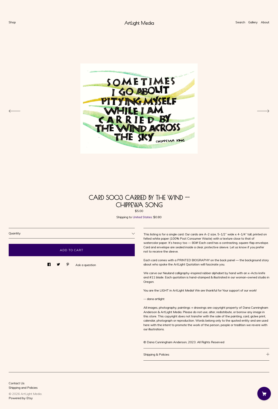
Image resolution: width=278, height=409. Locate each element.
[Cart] (264, 393)
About (265, 22)
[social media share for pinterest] (67, 263)
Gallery (253, 22)
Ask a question (85, 265)
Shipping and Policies (23, 388)
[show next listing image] (259, 110)
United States (142, 217)
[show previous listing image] (18, 110)
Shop (12, 22)
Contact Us (17, 383)
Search (240, 22)
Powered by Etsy (21, 398)
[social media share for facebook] (49, 263)
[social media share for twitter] (58, 263)
